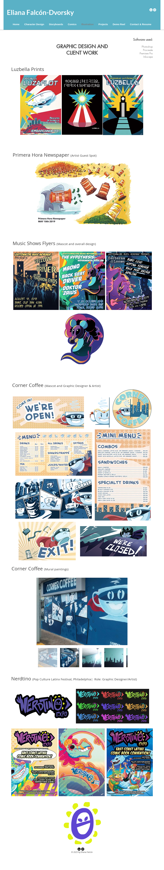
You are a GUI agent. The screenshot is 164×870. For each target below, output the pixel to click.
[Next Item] (122, 611)
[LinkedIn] (150, 9)
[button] (56, 24)
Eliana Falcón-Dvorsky (40, 12)
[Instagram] (154, 9)
